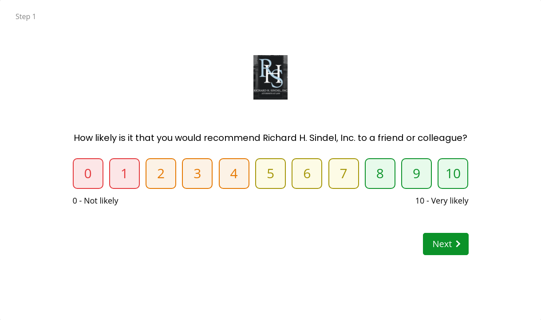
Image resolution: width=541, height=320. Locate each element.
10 (453, 173)
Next (446, 244)
